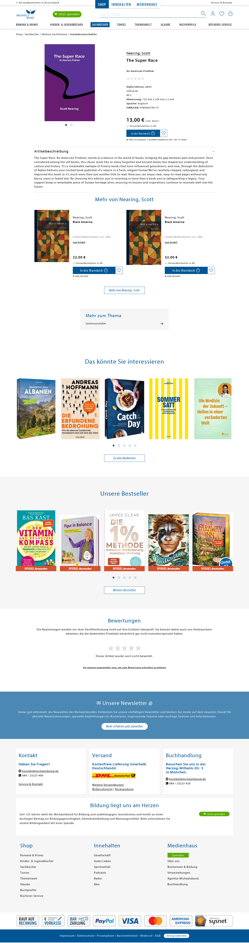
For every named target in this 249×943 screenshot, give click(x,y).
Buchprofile (187, 25)
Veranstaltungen (179, 872)
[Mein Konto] (212, 13)
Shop (102, 4)
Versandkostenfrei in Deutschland (39, 2)
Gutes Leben (102, 861)
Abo (97, 884)
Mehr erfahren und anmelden (124, 726)
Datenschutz (85, 935)
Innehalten (121, 4)
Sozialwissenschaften (96, 323)
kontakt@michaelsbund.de (40, 771)
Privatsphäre (105, 935)
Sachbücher (100, 25)
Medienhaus (147, 4)
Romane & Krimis (27, 25)
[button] (113, 445)
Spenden (178, 855)
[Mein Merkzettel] (221, 14)
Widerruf (146, 935)
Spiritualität (102, 867)
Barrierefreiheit (127, 935)
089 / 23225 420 (180, 783)
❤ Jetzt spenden (67, 14)
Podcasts (100, 872)
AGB (158, 935)
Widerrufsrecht (102, 789)
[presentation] (35, 223)
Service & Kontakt (221, 2)
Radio (98, 878)
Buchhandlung (178, 884)
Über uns (174, 861)
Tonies (121, 25)
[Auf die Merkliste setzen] (163, 133)
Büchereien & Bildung (182, 867)
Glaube (165, 25)
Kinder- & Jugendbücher (66, 25)
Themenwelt (143, 25)
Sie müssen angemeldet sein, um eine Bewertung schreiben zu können (124, 667)
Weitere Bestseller (124, 590)
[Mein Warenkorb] (230, 13)
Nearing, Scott (138, 53)
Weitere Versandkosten (108, 785)
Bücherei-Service (220, 25)
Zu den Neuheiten (124, 458)
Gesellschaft (102, 855)
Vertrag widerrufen (176, 935)
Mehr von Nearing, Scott (124, 290)
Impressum (67, 935)
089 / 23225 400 (32, 775)
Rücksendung (124, 789)
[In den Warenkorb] (143, 133)
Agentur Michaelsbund (183, 878)
